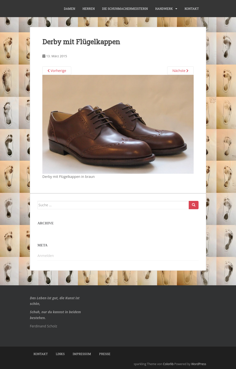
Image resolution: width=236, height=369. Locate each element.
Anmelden (45, 255)
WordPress (198, 364)
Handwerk (164, 9)
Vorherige (56, 70)
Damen (69, 9)
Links (60, 354)
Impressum (82, 354)
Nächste (180, 70)
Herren (89, 9)
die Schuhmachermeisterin (125, 9)
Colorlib (168, 364)
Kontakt (192, 9)
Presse (104, 354)
